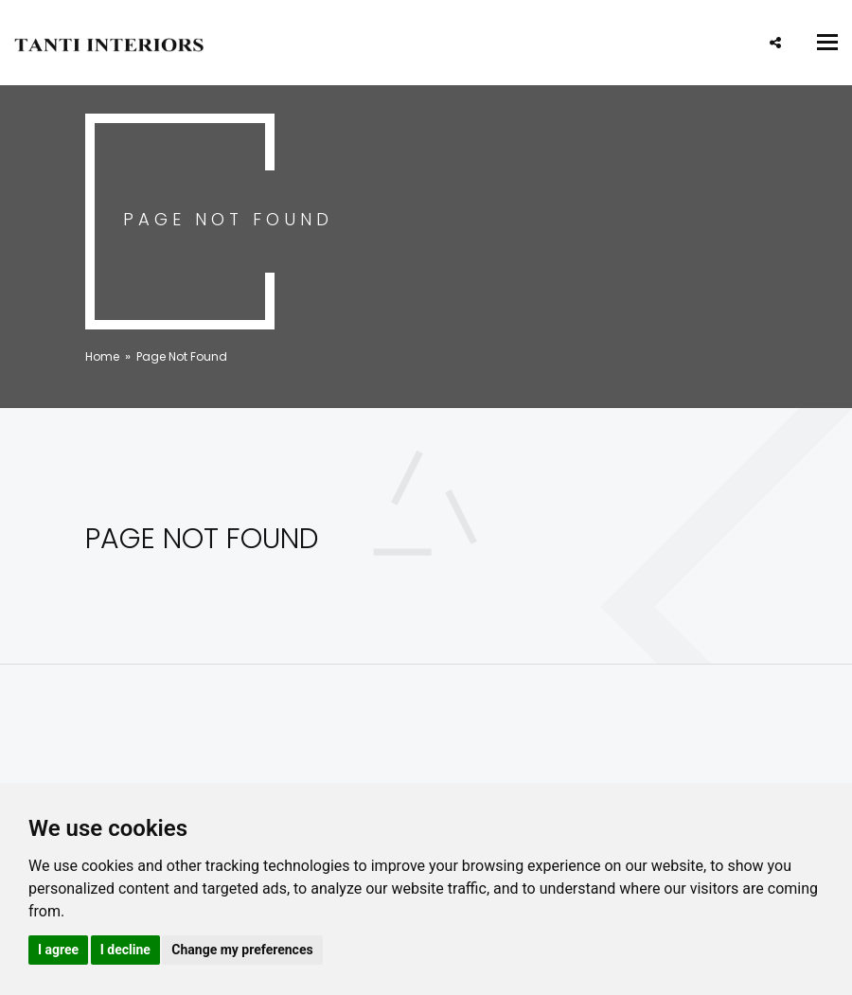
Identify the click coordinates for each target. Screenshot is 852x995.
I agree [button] (58, 949)
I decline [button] (125, 949)
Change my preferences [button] (241, 949)
